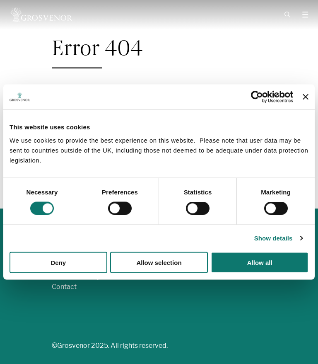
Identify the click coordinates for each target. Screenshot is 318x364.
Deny (58, 262)
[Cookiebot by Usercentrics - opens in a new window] (257, 97)
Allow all (259, 262)
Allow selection (158, 262)
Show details (273, 238)
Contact (64, 287)
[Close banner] (305, 97)
